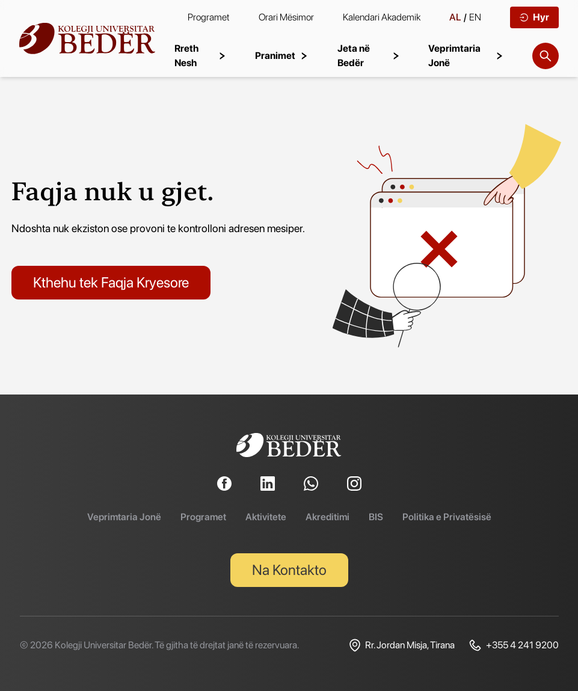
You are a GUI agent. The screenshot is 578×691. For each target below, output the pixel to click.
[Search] (545, 56)
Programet (209, 17)
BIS (376, 517)
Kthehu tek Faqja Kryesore (111, 282)
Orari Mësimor (286, 17)
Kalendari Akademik (381, 17)
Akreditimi (327, 517)
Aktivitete (265, 517)
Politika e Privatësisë (446, 517)
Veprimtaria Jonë (124, 517)
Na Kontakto (289, 570)
